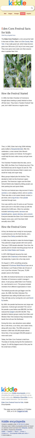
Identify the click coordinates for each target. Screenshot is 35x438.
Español (29, 13)
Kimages (16, 13)
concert (30, 214)
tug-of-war (15, 198)
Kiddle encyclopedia (18, 393)
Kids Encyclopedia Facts (8, 35)
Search (32, 8)
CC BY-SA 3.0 (21, 424)
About (16, 431)
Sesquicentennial (16, 149)
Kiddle (3, 431)
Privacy (22, 431)
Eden (12, 41)
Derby (13, 236)
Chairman (14, 256)
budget (12, 312)
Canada (21, 250)
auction (30, 193)
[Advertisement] (17, 21)
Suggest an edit (22, 411)
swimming (10, 211)
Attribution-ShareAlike (20, 397)
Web (5, 13)
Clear (28, 8)
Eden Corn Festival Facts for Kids (12, 402)
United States (11, 250)
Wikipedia (24, 428)
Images (10, 13)
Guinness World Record (18, 265)
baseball (4, 214)
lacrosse (22, 211)
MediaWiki (19, 429)
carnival (4, 193)
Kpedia (23, 13)
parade (25, 198)
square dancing (18, 214)
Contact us (5, 433)
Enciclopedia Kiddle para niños (19, 433)
